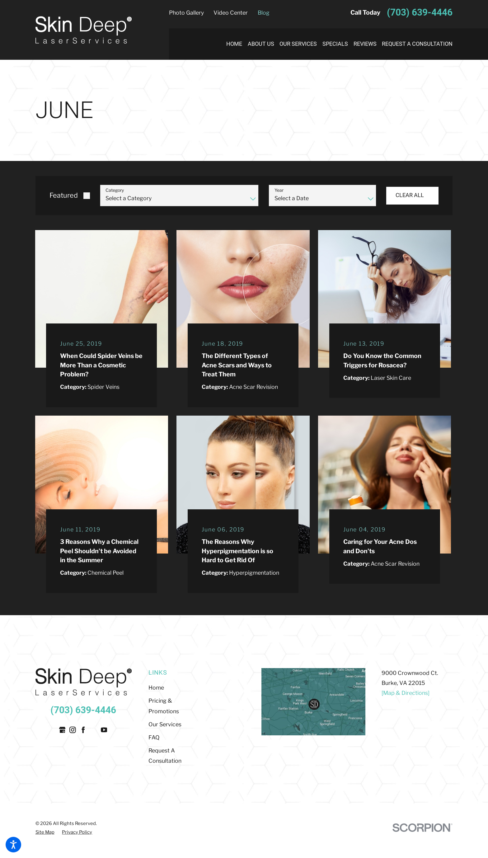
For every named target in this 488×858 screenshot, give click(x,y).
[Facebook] (83, 730)
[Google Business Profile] (62, 730)
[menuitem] (231, 44)
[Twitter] (93, 730)
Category (115, 190)
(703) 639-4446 (420, 12)
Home (156, 687)
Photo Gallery (186, 12)
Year (279, 190)
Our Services (164, 724)
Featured (63, 195)
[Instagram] (72, 730)
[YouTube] (104, 730)
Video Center (231, 12)
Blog (264, 12)
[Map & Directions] (405, 693)
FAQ (154, 737)
